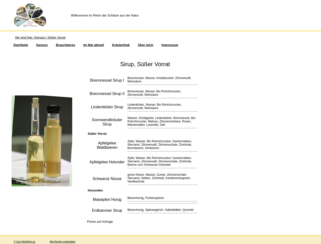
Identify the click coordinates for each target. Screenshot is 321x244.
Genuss (42, 45)
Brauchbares (65, 45)
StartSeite (20, 45)
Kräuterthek (121, 45)
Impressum (169, 45)
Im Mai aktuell (93, 45)
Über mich (145, 45)
